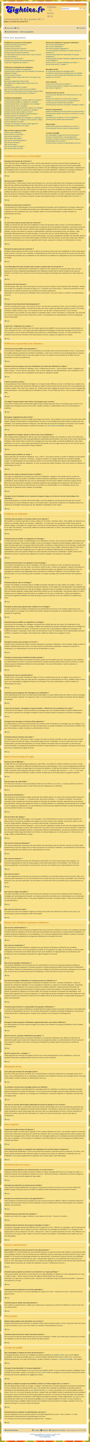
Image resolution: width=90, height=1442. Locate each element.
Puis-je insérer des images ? (13, 138)
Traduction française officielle (42, 1435)
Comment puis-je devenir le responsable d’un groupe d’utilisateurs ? (62, 55)
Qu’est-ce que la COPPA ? (12, 46)
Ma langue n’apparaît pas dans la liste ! (16, 81)
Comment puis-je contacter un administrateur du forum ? (63, 143)
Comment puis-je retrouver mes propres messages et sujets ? (65, 105)
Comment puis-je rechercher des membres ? (60, 103)
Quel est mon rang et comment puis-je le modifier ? (20, 89)
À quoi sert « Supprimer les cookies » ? (16, 62)
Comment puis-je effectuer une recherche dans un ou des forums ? (64, 96)
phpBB (39, 1434)
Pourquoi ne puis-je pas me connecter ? (17, 52)
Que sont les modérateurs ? (54, 46)
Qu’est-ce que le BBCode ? (13, 132)
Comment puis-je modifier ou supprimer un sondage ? (21, 110)
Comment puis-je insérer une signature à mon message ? (22, 104)
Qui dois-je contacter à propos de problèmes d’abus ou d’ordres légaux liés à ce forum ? (63, 140)
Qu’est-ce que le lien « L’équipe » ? (57, 64)
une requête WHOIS (37, 1390)
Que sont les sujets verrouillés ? (14, 146)
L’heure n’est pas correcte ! (12, 75)
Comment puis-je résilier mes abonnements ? (60, 119)
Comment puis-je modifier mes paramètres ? (18, 69)
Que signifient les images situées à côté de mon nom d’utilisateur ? (21, 84)
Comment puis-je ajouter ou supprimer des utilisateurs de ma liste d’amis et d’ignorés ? (65, 87)
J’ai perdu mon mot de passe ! (13, 58)
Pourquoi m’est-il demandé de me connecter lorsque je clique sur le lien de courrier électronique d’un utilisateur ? (23, 92)
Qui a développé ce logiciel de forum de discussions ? (63, 135)
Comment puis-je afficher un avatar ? (16, 87)
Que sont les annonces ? (12, 142)
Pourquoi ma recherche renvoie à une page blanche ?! (63, 101)
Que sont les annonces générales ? (15, 140)
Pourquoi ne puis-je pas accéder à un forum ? (18, 112)
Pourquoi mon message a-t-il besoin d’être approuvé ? (21, 124)
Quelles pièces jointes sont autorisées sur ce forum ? (62, 126)
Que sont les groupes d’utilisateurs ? (57, 48)
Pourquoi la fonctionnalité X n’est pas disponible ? (61, 137)
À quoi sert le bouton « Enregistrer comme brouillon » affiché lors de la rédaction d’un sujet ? (23, 121)
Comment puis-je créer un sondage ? (16, 106)
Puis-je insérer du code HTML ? (14, 134)
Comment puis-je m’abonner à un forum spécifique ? (62, 117)
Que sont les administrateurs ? (55, 44)
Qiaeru (53, 1435)
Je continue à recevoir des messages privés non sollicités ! (64, 73)
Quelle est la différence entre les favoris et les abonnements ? (65, 111)
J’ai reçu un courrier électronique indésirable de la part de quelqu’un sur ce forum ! (64, 76)
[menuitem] (16, 28)
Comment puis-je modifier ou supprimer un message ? (21, 102)
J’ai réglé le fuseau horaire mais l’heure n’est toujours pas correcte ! (22, 78)
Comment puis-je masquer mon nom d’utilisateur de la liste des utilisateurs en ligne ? (24, 72)
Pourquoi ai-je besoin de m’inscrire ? (15, 44)
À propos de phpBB (65, 1359)
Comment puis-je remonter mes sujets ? (17, 126)
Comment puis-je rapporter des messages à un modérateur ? (23, 118)
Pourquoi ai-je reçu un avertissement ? (16, 116)
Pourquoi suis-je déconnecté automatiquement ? (19, 60)
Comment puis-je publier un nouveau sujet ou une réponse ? (23, 100)
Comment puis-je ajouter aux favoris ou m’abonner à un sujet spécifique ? (65, 114)
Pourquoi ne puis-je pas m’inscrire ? (15, 48)
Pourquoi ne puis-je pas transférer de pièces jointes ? (21, 114)
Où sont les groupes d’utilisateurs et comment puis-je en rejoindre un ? (63, 51)
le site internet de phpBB (54, 425)
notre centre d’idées (44, 1372)
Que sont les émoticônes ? (12, 136)
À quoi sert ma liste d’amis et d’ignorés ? (58, 84)
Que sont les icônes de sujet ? (13, 148)
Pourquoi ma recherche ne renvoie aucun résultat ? (62, 99)
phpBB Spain (47, 1437)
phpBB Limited (59, 1355)
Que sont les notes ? (10, 144)
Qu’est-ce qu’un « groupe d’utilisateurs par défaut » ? (62, 62)
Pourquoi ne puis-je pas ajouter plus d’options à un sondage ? (23, 108)
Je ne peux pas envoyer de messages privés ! (60, 71)
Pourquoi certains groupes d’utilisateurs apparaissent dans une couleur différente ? (65, 59)
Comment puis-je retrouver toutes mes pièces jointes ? (63, 128)
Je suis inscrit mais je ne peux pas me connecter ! (20, 50)
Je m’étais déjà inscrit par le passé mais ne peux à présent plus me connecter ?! (22, 55)
